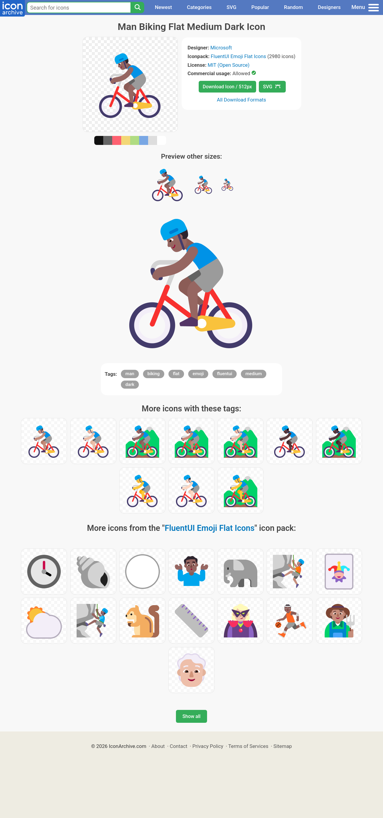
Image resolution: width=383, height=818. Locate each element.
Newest (163, 7)
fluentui (224, 373)
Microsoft (221, 48)
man (129, 373)
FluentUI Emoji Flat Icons (238, 56)
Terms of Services (248, 746)
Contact (178, 746)
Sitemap (282, 746)
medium (253, 373)
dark (129, 384)
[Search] (137, 7)
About (158, 746)
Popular (260, 7)
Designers (329, 7)
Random (293, 7)
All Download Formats (241, 100)
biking (154, 373)
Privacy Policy (207, 746)
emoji (198, 373)
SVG (231, 7)
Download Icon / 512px (227, 87)
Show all (191, 716)
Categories (199, 7)
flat (176, 373)
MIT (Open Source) (229, 65)
